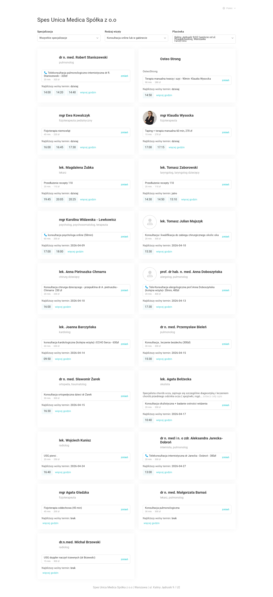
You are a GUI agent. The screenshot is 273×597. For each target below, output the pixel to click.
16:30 (47, 411)
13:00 (148, 472)
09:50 (47, 359)
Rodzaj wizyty (113, 31)
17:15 (160, 147)
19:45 (47, 199)
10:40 (148, 420)
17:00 (148, 147)
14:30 (148, 199)
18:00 (59, 251)
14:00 (47, 92)
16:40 (47, 472)
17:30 (72, 147)
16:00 (47, 147)
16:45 (59, 147)
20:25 (72, 199)
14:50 (148, 95)
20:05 (59, 199)
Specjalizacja (45, 31)
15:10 (173, 199)
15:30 (148, 251)
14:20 (59, 92)
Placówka (178, 31)
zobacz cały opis (212, 396)
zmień (124, 75)
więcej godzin (88, 92)
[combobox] (69, 38)
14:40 (72, 92)
